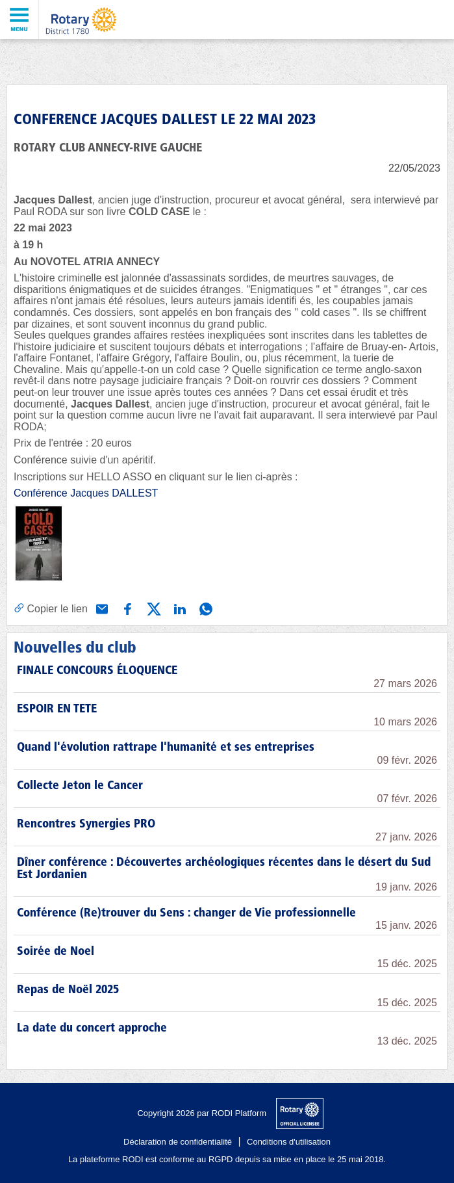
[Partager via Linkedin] (179, 608)
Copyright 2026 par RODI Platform (201, 1113)
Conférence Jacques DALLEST (86, 493)
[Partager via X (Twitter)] (153, 608)
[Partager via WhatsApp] (205, 608)
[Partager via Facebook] (127, 608)
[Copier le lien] (51, 608)
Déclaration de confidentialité (177, 1142)
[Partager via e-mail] (101, 608)
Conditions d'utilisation (289, 1142)
